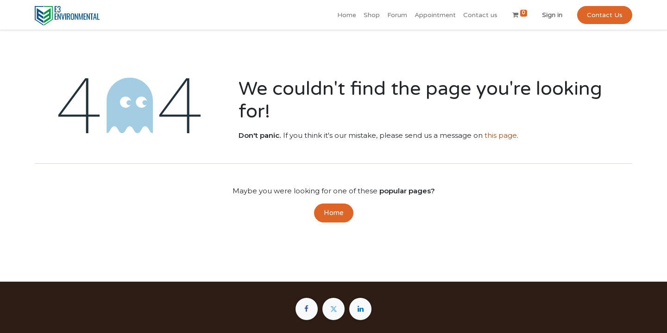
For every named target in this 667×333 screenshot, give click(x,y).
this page (501, 135)
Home (334, 213)
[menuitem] (347, 15)
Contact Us (605, 15)
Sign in (552, 15)
